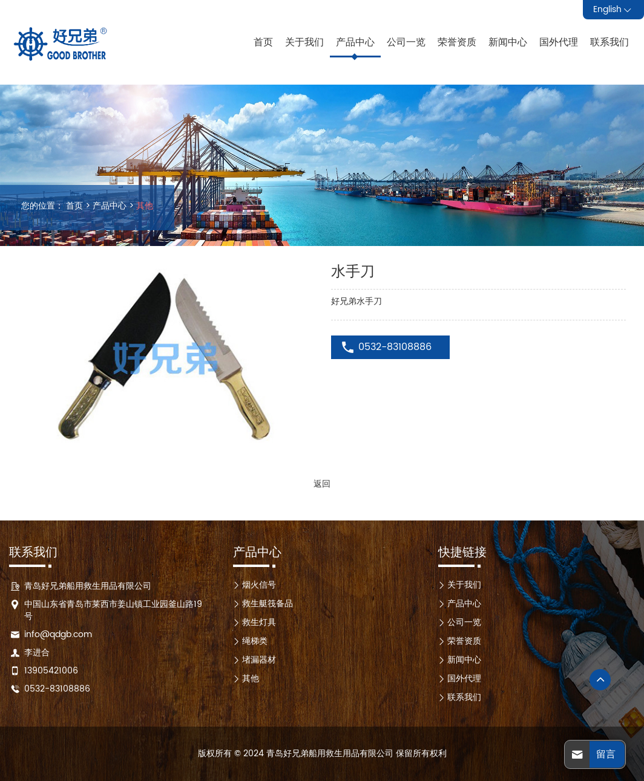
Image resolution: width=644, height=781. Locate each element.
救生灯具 (259, 622)
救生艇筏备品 (267, 604)
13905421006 (51, 671)
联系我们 (609, 42)
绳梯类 (255, 641)
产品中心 (355, 42)
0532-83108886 (395, 347)
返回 (322, 484)
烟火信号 (259, 585)
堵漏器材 (259, 660)
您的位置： (42, 206)
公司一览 (406, 42)
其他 (144, 206)
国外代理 (558, 42)
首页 (263, 42)
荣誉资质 (457, 42)
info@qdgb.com (58, 634)
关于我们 (304, 42)
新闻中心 (507, 42)
